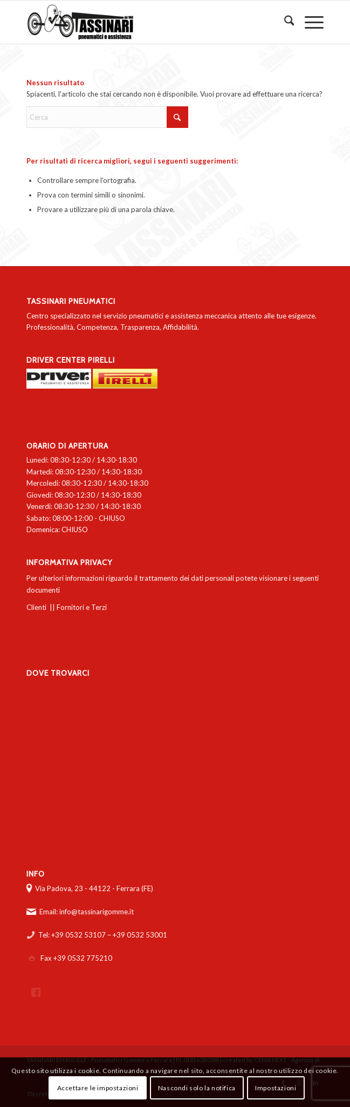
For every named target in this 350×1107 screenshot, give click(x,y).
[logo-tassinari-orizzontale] (145, 22)
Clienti (36, 607)
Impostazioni (275, 1088)
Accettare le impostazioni (98, 1088)
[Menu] (309, 22)
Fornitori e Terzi (82, 607)
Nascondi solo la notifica (197, 1088)
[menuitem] (283, 22)
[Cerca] (283, 22)
